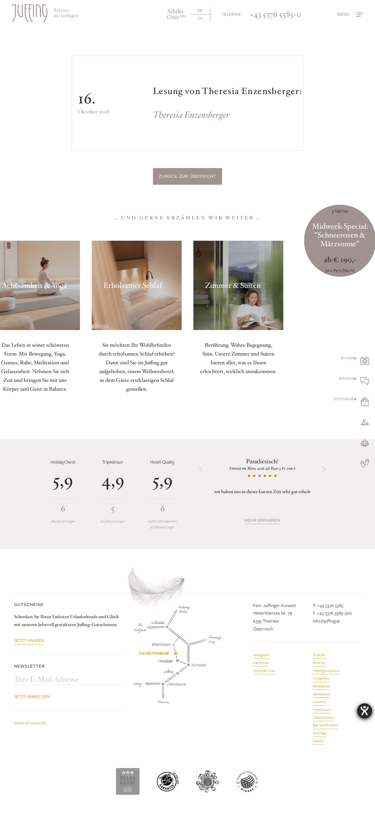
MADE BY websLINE (30, 723)
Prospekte (321, 678)
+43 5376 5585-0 (275, 14)
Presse (318, 740)
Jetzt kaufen (29, 640)
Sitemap (319, 733)
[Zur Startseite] (45, 13)
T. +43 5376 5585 (328, 605)
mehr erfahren (262, 520)
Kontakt (319, 654)
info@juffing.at (326, 621)
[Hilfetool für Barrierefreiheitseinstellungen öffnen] (364, 710)
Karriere (319, 701)
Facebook (261, 662)
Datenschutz (323, 717)
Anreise (319, 662)
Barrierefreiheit (325, 725)
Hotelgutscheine (326, 670)
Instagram (261, 654)
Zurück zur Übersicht (187, 176)
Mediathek (321, 686)
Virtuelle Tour (264, 670)
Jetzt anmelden (32, 696)
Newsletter (322, 694)
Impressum (322, 709)
